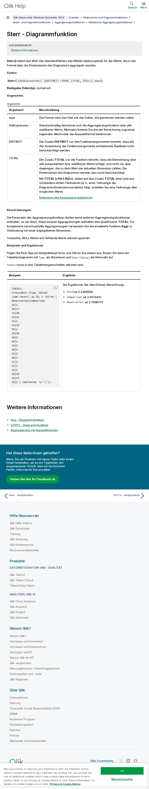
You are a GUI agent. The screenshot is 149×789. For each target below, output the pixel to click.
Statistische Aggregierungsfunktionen (110, 22)
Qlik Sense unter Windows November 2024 (38, 17)
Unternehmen (19, 697)
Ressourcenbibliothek (24, 550)
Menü (143, 7)
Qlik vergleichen (20, 663)
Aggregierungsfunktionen (69, 22)
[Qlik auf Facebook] (136, 761)
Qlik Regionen (19, 679)
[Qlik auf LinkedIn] (128, 761)
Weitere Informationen (24, 50)
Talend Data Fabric (22, 585)
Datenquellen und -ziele (26, 674)
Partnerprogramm (21, 724)
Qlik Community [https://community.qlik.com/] (102, 761)
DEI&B (13, 713)
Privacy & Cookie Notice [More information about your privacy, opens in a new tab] (65, 784)
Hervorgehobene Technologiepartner (35, 668)
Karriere (15, 730)
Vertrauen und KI (21, 652)
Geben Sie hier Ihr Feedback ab (32, 479)
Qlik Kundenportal (21, 544)
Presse (14, 735)
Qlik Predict (17, 612)
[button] (56, 287)
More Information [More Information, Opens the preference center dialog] (122, 779)
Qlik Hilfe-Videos (21, 523)
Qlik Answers (18, 606)
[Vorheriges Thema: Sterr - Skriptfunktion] (38, 495)
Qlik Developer (19, 528)
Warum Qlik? (18, 636)
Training (15, 534)
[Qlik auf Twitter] (121, 761)
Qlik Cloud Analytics (23, 601)
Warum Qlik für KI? (22, 657)
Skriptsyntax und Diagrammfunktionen (105, 17)
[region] (73, 776)
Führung (15, 703)
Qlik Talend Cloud (21, 580)
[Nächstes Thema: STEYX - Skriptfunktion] (111, 495)
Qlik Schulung (19, 539)
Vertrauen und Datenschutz (28, 646)
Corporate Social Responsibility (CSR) (35, 708)
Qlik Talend (17, 574)
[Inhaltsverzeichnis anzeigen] (8, 17)
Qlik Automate (19, 617)
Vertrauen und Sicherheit (26, 641)
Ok (122, 770)
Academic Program (22, 719)
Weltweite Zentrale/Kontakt (28, 741)
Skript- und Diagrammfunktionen (32, 22)
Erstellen (74, 17)
